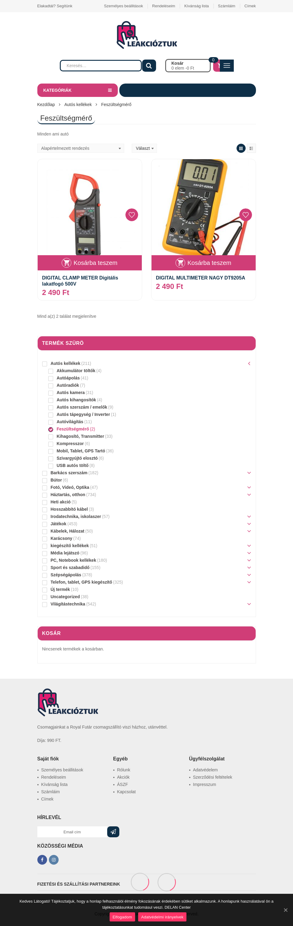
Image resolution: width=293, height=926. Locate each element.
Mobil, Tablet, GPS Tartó (81, 450)
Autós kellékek (78, 104)
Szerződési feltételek (212, 777)
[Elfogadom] (285, 910)
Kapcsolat (126, 791)
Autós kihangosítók (76, 399)
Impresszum (204, 784)
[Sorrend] (80, 148)
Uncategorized (65, 596)
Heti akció (61, 501)
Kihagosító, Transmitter (80, 436)
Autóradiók (68, 385)
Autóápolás (68, 378)
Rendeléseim (163, 6)
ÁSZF (122, 784)
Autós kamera (71, 392)
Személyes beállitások (123, 6)
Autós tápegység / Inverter (83, 414)
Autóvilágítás (70, 421)
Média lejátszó (65, 552)
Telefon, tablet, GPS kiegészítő (81, 582)
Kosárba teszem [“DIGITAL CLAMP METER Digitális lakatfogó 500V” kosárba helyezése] (95, 262)
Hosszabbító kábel (69, 509)
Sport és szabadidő (70, 567)
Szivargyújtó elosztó (77, 458)
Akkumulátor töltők (76, 370)
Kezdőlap (46, 104)
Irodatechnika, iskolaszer (76, 516)
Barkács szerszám (69, 472)
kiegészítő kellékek (70, 545)
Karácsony (62, 538)
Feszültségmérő (73, 429)
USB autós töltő (73, 465)
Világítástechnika (68, 604)
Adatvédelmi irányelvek (162, 917)
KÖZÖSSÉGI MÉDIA (60, 846)
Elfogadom (122, 917)
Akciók (123, 777)
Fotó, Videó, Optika (70, 487)
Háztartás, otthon (68, 494)
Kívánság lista (196, 6)
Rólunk (124, 769)
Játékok (58, 523)
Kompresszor (70, 443)
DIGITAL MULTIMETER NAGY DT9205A (200, 277)
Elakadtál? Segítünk (55, 6)
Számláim (226, 6)
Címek (250, 6)
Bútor (56, 480)
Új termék (60, 589)
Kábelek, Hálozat (67, 531)
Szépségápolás (66, 574)
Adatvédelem (205, 769)
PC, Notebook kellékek (73, 560)
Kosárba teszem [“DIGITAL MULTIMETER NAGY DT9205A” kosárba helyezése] (209, 262)
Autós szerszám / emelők (82, 407)
